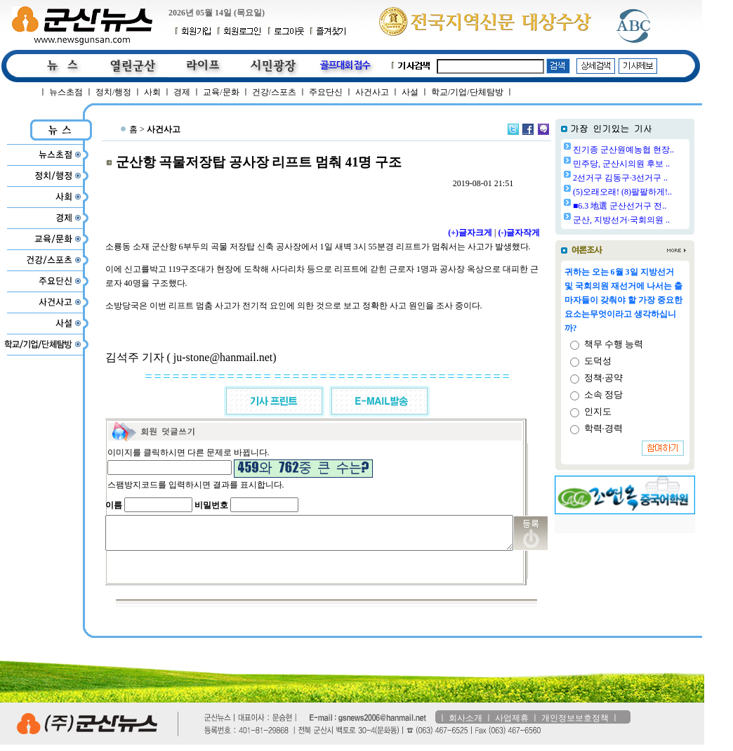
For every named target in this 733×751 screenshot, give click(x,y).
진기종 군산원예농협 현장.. (659, 150)
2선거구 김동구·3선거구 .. (656, 178)
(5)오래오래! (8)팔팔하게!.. (658, 192)
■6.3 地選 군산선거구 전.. (655, 206)
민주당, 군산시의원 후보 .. (657, 164)
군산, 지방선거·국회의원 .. (657, 220)
